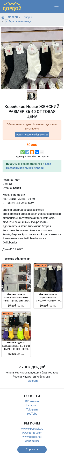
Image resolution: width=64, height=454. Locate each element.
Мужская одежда (20, 21)
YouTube (32, 413)
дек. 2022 (7, 314)
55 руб (16, 305)
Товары (27, 17)
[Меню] (56, 6)
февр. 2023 (40, 265)
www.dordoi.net (32, 436)
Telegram (32, 380)
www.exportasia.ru (32, 428)
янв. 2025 (7, 265)
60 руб (48, 305)
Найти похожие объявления (32, 134)
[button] (32, 449)
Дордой (13, 17)
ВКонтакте (32, 401)
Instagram (32, 405)
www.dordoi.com (32, 432)
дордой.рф (32, 441)
